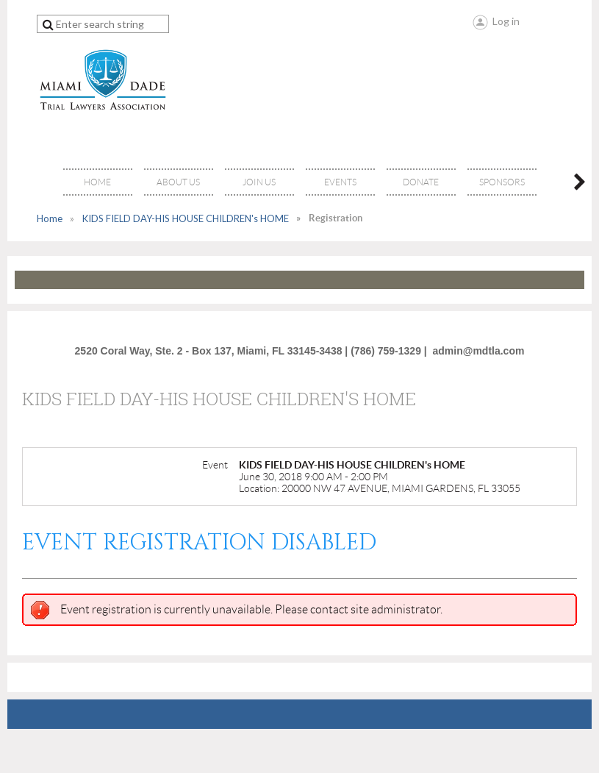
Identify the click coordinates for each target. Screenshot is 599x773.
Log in (506, 21)
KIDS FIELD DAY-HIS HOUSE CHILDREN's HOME (185, 218)
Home (49, 218)
